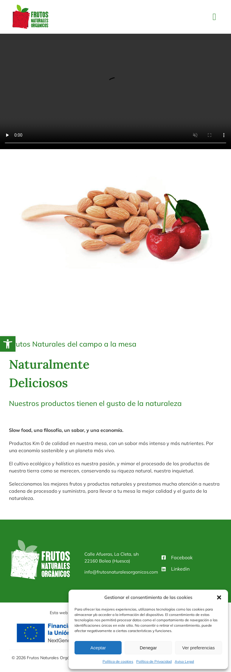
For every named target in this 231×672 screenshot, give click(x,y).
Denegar (148, 647)
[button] (7, 344)
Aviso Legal (184, 661)
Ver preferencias (198, 647)
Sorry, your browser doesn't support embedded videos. (115, 91)
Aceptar (98, 647)
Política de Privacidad (154, 661)
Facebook (182, 557)
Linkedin (180, 569)
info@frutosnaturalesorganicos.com (121, 572)
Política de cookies (118, 661)
